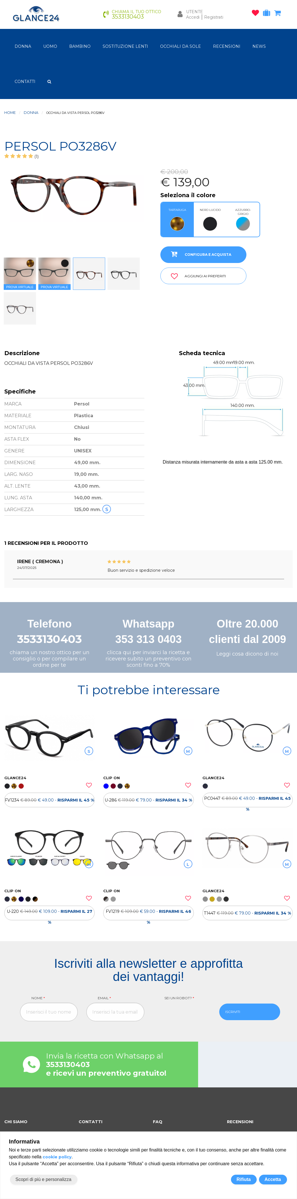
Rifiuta (243, 1179)
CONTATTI (25, 81)
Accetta (272, 1179)
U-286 (148, 800)
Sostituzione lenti (125, 46)
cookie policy (57, 1157)
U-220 (49, 914)
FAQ (157, 1121)
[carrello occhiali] (279, 14)
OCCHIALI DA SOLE (180, 46)
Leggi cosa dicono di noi (247, 654)
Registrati (213, 17)
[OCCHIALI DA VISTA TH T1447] (247, 855)
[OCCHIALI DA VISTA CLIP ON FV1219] (148, 855)
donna (23, 46)
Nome (38, 998)
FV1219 (148, 914)
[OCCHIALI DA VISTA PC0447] (247, 742)
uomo (50, 46)
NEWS (259, 46)
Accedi (193, 17)
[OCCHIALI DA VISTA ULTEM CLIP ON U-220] (49, 855)
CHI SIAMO (15, 1121)
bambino (80, 46)
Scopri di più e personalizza (43, 1179)
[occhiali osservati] (257, 14)
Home (10, 112)
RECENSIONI (226, 46)
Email (104, 998)
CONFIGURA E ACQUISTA (198, 253)
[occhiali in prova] (268, 14)
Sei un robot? (179, 998)
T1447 (247, 913)
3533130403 (49, 639)
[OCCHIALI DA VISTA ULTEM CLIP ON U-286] (148, 742)
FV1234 (49, 800)
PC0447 (247, 801)
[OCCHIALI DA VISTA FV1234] (49, 742)
